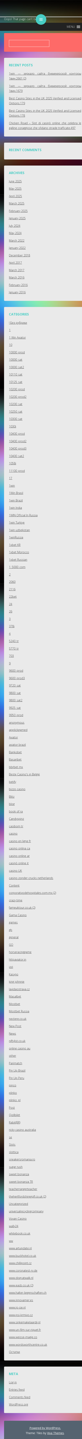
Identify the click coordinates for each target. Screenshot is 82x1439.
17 (10, 478)
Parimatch (15, 1063)
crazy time (15, 900)
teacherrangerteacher (23, 1189)
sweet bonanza (19, 1174)
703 (11, 656)
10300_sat (15, 419)
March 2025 (16, 203)
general (13, 937)
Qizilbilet (14, 1115)
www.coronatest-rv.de (23, 1270)
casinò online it (19, 863)
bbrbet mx (16, 767)
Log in (13, 1382)
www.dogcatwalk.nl (21, 1278)
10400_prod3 (17, 448)
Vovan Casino (18, 1219)
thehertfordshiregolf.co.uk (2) (27, 1196)
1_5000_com (17, 567)
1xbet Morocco (19, 552)
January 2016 (17, 292)
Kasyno (13, 974)
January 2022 (17, 248)
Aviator (13, 737)
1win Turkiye (17, 522)
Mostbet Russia (19, 1011)
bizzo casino (17, 789)
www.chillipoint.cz (20, 1263)
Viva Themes (55, 1433)
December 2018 (19, 255)
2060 (12, 582)
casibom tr (16, 826)
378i (11, 626)
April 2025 (15, 196)
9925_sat (15, 708)
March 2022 (16, 240)
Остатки (14, 1352)
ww (11, 1241)
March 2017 (16, 270)
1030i (12, 426)
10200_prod (17, 389)
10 (10, 345)
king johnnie (16, 982)
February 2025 (18, 211)
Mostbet (14, 1004)
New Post (15, 1026)
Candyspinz (16, 819)
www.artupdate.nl (20, 1248)
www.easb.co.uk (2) (21, 1285)
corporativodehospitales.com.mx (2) (32, 893)
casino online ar (19, 856)
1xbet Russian (18, 560)
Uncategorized (18, 1204)
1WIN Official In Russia (23, 515)
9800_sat (15, 693)
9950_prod (16, 715)
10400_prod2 (17, 441)
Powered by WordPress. (45, 1428)
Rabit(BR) (14, 1122)
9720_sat (15, 685)
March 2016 (16, 277)
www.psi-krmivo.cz (21, 1315)
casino (13, 833)
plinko (13, 1093)
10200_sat (15, 404)
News (12, 1033)
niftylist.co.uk (17, 1041)
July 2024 (14, 226)
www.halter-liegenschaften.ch (27, 1293)
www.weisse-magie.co (23, 1337)
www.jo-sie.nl (17, 1307)
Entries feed (17, 1390)
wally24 (13, 1226)
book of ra (16, 811)
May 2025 (15, 189)
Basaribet (15, 759)
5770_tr (14, 648)
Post (12, 1108)
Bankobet (15, 752)
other (12, 1056)
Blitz (11, 797)
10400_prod (17, 434)
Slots (12, 1144)
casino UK (15, 871)
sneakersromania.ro (22, 1159)
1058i (12, 463)
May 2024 (15, 233)
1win (12, 486)
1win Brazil (16, 500)
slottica (13, 1152)
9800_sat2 (15, 700)
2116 (12, 589)
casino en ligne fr (20, 841)
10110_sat (15, 374)
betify (12, 782)
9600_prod (16, 671)
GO (11, 945)
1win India (15, 508)
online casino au (19, 1048)
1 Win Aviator (17, 337)
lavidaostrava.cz (19, 989)
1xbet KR (14, 545)
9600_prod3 (17, 678)
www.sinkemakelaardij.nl (24, 1322)
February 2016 (18, 285)
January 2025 (17, 218)
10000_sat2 (16, 367)
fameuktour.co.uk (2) (22, 907)
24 (10, 604)
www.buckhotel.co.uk (22, 1256)
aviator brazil (17, 745)
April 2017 (15, 263)
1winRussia (16, 537)
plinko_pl (14, 1100)
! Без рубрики (18, 323)
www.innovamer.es (21, 1300)
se (10, 1137)
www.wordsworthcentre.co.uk (28, 1344)
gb (10, 930)
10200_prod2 (17, 397)
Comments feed (19, 1397)
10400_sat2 (16, 456)
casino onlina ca (19, 848)
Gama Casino (18, 915)
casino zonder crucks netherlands (31, 878)
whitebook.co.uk (19, 1233)
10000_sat (15, 360)
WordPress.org (18, 1404)
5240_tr (14, 641)
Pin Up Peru (16, 1078)
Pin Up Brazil (17, 1070)
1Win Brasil (16, 493)
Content (14, 885)
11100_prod (17, 471)
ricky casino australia (22, 1130)
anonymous (16, 722)
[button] (71, 27)
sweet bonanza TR (21, 1182)
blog (12, 804)
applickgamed (18, 730)
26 (10, 611)
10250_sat (15, 411)
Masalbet (15, 996)
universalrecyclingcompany (26, 1211)
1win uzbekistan (19, 530)
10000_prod (17, 352)
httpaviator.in (17, 959)
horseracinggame (20, 952)
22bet (13, 596)
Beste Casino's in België (24, 774)
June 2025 (15, 181)
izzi (11, 967)
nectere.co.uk (17, 1019)
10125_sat (15, 382)
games (13, 922)
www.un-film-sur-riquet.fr (25, 1330)
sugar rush (16, 1167)
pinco (12, 1085)
